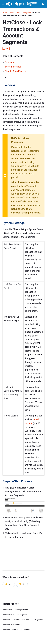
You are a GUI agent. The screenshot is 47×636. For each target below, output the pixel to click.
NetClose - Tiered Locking (12, 625)
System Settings (13, 66)
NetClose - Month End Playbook (15, 615)
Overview (9, 62)
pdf (6, 49)
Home (5, 13)
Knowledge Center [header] (32, 4)
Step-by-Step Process (15, 71)
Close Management (24, 13)
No (22, 584)
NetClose (12, 13)
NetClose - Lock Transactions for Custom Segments (23, 620)
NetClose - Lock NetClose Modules (16, 630)
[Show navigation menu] (3, 3)
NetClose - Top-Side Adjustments (15, 609)
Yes (8, 584)
